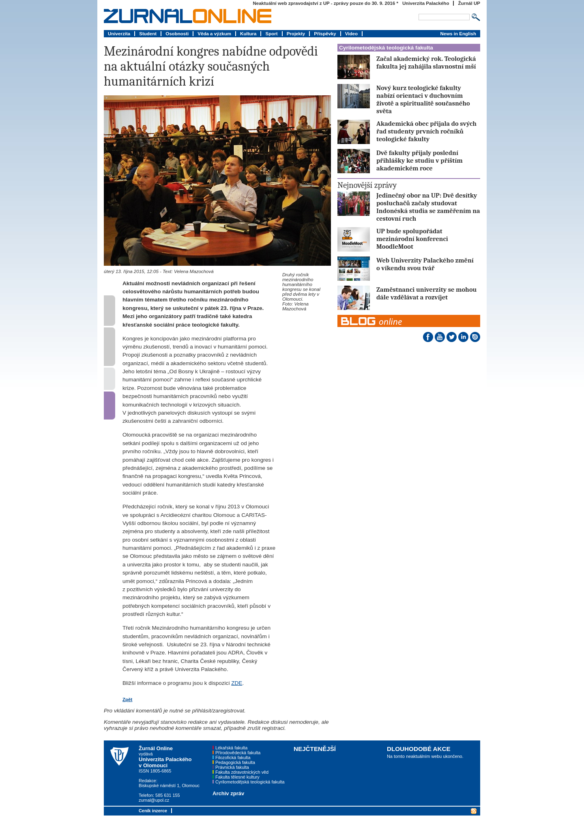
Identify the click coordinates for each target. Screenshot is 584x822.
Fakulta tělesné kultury (237, 777)
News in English (458, 33)
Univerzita (119, 33)
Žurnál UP (469, 3)
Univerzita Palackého (425, 3)
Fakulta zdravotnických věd (241, 772)
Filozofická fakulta (232, 757)
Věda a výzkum (214, 33)
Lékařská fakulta (231, 747)
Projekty (296, 33)
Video (351, 33)
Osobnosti (177, 33)
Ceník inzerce (153, 810)
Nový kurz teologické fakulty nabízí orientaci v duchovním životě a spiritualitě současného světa (423, 99)
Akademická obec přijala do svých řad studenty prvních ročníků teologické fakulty (426, 131)
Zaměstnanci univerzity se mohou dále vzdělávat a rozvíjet (426, 293)
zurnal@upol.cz (154, 800)
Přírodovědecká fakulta (237, 752)
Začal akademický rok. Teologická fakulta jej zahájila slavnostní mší (426, 62)
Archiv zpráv (228, 793)
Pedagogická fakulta (235, 762)
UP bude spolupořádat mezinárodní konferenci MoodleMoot (412, 238)
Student (148, 33)
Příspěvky (325, 33)
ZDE (236, 683)
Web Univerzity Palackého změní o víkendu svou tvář (425, 264)
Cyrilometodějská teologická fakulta (386, 48)
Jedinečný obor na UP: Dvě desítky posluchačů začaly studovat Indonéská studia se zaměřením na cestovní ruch (428, 207)
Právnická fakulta (232, 767)
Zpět (127, 699)
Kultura (248, 33)
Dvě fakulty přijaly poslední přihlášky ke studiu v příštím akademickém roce (419, 160)
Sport (271, 33)
